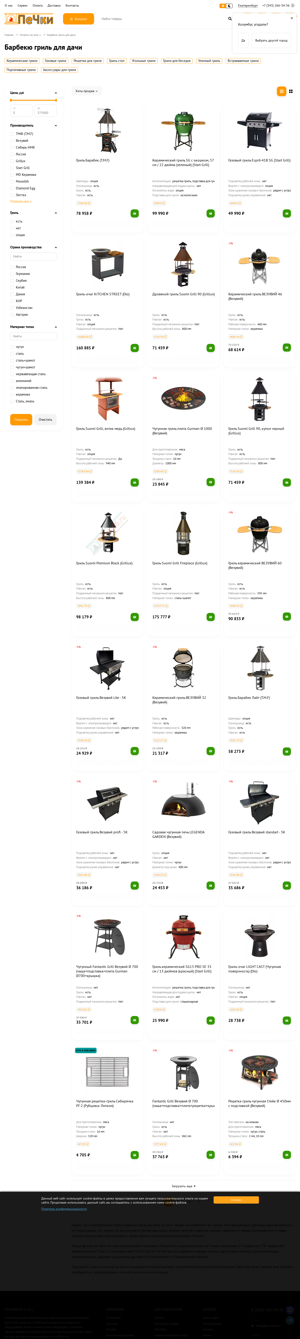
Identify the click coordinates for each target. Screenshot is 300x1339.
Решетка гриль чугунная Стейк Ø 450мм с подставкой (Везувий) (259, 1052)
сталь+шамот (22, 360)
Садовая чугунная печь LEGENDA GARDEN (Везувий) (178, 798)
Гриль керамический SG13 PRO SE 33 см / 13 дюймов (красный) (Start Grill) (181, 925)
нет (15, 228)
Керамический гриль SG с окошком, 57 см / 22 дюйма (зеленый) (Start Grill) (183, 162)
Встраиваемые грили (243, 61)
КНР (16, 301)
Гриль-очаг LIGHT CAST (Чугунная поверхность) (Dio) (254, 925)
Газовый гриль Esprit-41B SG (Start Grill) (259, 160)
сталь (17, 354)
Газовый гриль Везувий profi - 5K (102, 795)
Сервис (23, 5)
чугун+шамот (22, 367)
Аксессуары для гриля (59, 70)
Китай (17, 287)
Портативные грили (21, 70)
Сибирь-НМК (22, 147)
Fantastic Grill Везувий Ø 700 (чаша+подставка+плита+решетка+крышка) (186, 1052)
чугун (17, 347)
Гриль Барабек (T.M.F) (92, 160)
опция (17, 235)
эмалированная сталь (28, 388)
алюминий (20, 381)
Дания (17, 294)
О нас (9, 5)
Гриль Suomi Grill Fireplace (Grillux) (179, 541)
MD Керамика (23, 175)
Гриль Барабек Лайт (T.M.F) (249, 668)
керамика (20, 394)
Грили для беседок (177, 61)
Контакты (72, 5)
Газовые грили (55, 61)
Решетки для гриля (88, 61)
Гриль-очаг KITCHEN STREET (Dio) (102, 286)
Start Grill (19, 168)
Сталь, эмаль (22, 401)
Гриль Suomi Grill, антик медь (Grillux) (105, 414)
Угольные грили (144, 61)
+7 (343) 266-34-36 (278, 5)
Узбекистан (21, 308)
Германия (20, 274)
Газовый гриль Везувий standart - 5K (256, 795)
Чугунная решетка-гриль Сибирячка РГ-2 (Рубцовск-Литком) (104, 1052)
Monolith (19, 181)
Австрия (19, 315)
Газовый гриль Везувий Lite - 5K (101, 668)
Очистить (45, 419)
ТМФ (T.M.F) (21, 134)
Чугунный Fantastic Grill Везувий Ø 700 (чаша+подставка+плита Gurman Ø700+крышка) (107, 927)
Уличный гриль (209, 61)
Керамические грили (22, 61)
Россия (18, 154)
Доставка (54, 5)
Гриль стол (116, 61)
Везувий (22, 141)
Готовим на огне (29, 35)
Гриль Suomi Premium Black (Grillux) (104, 541)
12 (189, 1143)
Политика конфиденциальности (64, 1209)
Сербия (18, 281)
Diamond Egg (22, 188)
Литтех (18, 195)
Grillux (20, 161)
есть (16, 221)
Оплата (38, 5)
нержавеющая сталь (28, 374)
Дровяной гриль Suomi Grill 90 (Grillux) (183, 286)
